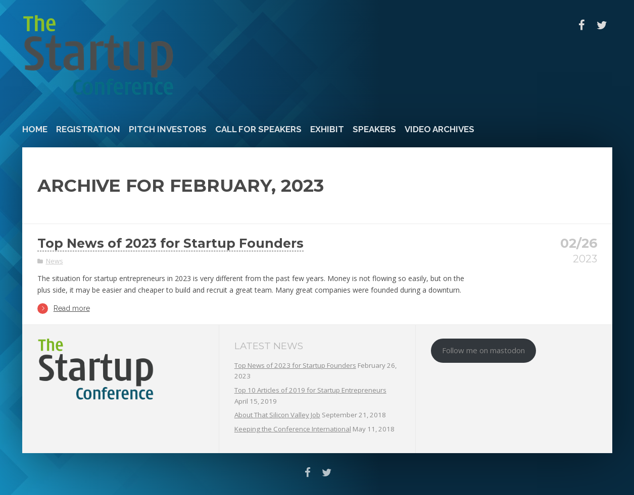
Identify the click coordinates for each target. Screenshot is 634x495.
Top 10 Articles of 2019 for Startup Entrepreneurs (310, 390)
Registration (88, 129)
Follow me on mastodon (483, 350)
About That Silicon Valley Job (277, 414)
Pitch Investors (168, 129)
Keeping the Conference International (292, 428)
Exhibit (327, 129)
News (54, 260)
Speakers (374, 129)
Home (34, 129)
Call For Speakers (258, 129)
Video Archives (439, 129)
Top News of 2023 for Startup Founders (170, 243)
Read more (63, 308)
